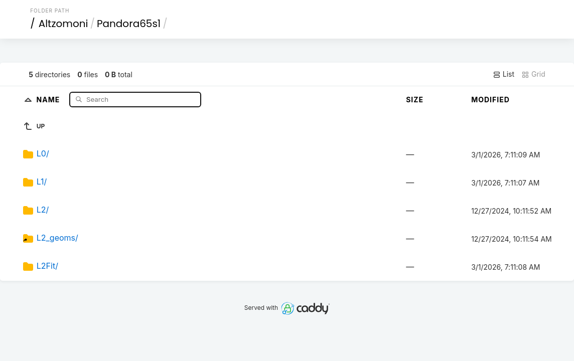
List (503, 74)
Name (49, 99)
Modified (490, 99)
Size (414, 99)
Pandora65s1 (129, 24)
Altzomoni (63, 24)
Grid (533, 74)
